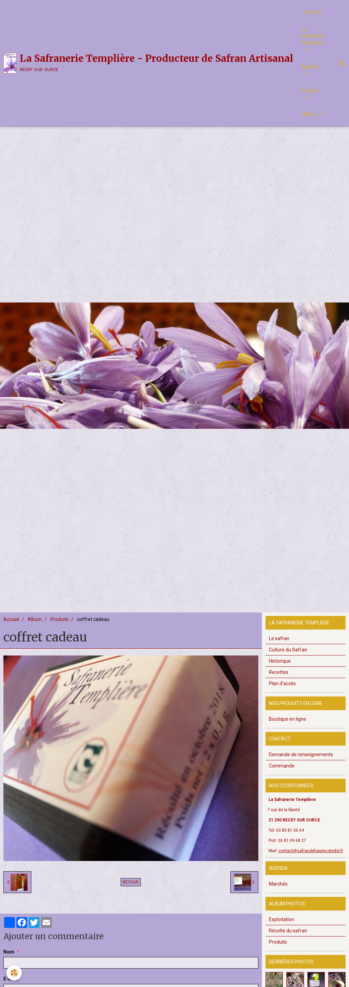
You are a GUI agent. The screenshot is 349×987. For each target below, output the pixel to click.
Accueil (313, 12)
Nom (8, 959)
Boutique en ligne (287, 727)
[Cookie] (14, 973)
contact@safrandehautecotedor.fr (310, 858)
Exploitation (281, 927)
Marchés (278, 891)
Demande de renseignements (301, 762)
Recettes (278, 680)
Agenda (310, 66)
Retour (131, 890)
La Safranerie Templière (313, 35)
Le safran (279, 646)
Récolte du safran (288, 938)
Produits (59, 627)
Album (310, 114)
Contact (310, 90)
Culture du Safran (288, 657)
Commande (281, 773)
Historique (280, 669)
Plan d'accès (282, 691)
